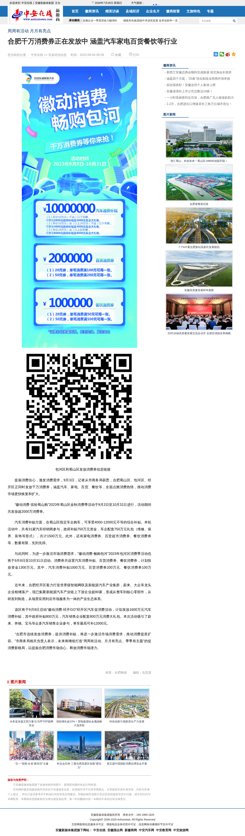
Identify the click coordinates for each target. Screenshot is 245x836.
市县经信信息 (57, 54)
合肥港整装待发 (199, 185)
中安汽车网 (146, 830)
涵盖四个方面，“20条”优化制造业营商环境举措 (198, 78)
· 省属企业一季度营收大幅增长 (100, 20)
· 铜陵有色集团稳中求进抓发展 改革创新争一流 (151, 20)
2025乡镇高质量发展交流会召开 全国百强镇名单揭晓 (199, 314)
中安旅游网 (181, 830)
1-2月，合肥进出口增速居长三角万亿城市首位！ (199, 104)
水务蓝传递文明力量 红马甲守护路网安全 (31, 707)
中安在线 (26, 2)
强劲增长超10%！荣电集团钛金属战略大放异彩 (79, 707)
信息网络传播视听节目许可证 (156, 824)
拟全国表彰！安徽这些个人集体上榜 (191, 85)
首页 (75, 11)
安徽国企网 (115, 830)
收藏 (116, 54)
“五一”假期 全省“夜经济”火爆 (31, 747)
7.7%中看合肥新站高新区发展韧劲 (199, 228)
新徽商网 (131, 830)
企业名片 (153, 11)
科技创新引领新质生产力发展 (127, 705)
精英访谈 (112, 11)
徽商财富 (173, 11)
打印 (133, 54)
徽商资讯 (92, 11)
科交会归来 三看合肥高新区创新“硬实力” (79, 749)
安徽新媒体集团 (44, 2)
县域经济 (132, 11)
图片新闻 (169, 114)
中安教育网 (163, 830)
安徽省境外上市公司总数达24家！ (190, 91)
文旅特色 (193, 11)
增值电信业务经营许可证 (121, 824)
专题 (210, 11)
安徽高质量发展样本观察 (199, 271)
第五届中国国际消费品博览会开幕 (127, 747)
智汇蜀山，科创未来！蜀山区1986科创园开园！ (199, 141)
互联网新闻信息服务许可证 (88, 824)
